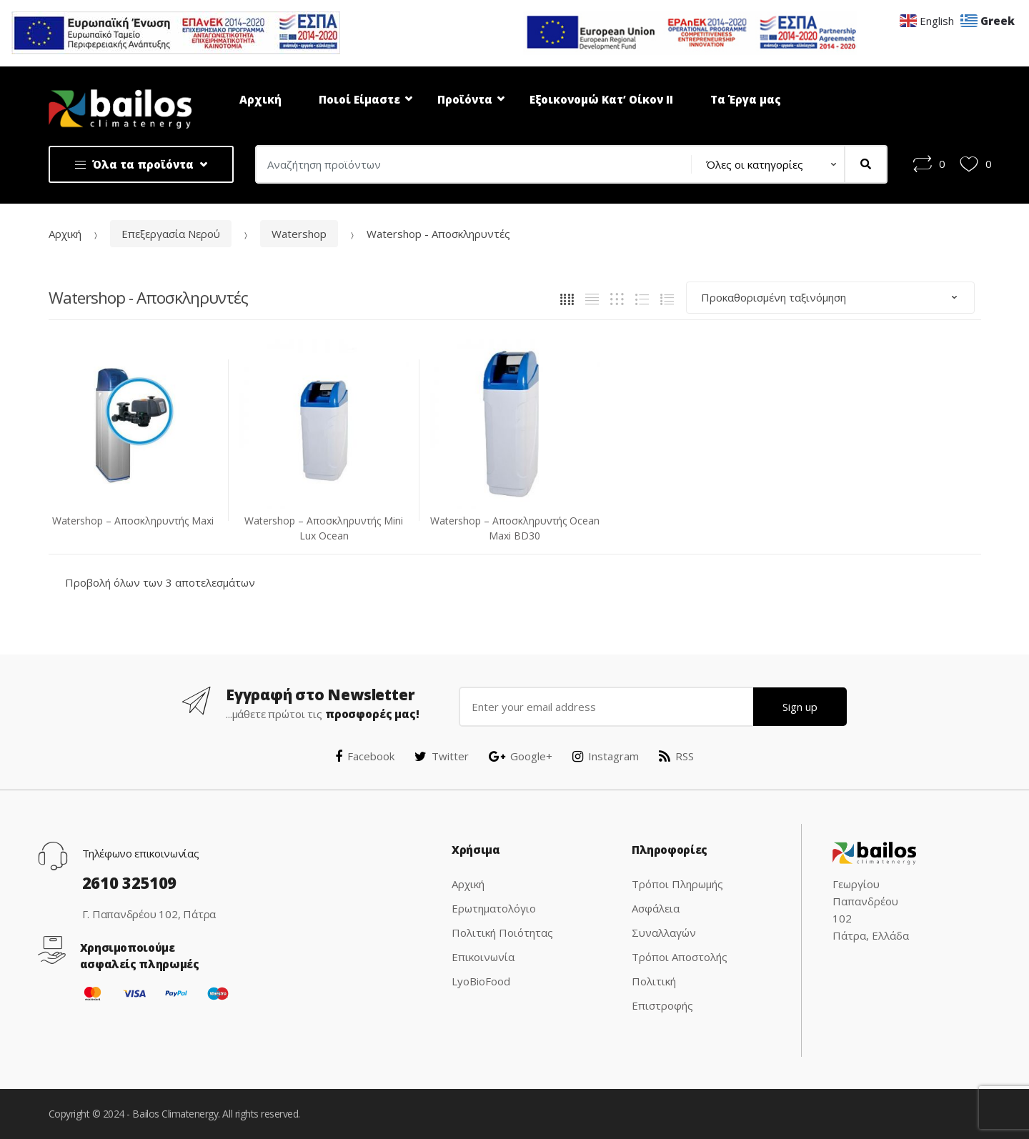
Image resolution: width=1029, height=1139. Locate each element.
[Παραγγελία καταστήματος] (830, 298)
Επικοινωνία (483, 957)
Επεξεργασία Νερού (170, 234)
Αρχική (260, 99)
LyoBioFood (481, 981)
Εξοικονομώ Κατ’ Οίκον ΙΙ (601, 99)
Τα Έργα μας (745, 99)
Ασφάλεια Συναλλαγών (664, 920)
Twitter (441, 756)
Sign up (799, 707)
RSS (676, 756)
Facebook (364, 756)
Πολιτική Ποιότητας (502, 932)
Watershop (299, 234)
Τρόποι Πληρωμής (677, 884)
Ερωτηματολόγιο (494, 908)
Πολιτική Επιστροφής (662, 993)
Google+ (520, 756)
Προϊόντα (464, 99)
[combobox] (469, 164)
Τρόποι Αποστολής (679, 957)
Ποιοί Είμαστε (359, 99)
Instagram (605, 756)
